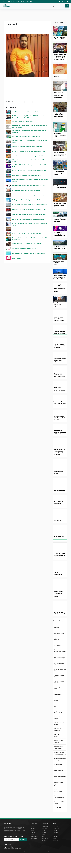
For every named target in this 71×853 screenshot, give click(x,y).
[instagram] (64, 1)
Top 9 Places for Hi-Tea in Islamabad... (59, 682)
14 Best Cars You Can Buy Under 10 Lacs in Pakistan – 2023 (28, 151)
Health (4, 1)
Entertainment (45, 838)
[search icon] (67, 5)
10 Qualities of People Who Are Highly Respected (26, 190)
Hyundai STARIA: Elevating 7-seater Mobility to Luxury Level (29, 214)
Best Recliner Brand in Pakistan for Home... (58, 790)
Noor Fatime (55, 836)
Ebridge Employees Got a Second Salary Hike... (59, 711)
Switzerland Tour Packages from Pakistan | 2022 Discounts (29, 234)
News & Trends (34, 6)
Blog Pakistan (7, 823)
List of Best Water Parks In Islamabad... (59, 626)
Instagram (28, 101)
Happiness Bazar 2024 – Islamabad (22, 122)
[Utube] (67, 1)
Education (44, 840)
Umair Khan (55, 840)
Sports (17, 1)
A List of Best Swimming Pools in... (59, 705)
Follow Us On (7, 844)
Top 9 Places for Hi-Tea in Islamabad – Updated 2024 (27, 156)
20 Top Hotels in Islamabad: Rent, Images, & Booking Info (28, 219)
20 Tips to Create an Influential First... (58, 729)
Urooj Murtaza (56, 828)
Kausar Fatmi (55, 830)
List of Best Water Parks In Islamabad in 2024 (25, 112)
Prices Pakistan (28, 1)
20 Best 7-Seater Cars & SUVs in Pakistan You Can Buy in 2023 (30, 229)
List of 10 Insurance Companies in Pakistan (24, 248)
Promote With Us (34, 836)
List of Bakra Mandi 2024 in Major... (59, 664)
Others (58, 6)
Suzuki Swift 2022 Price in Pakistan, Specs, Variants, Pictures (29, 209)
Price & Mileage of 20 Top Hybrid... (59, 688)
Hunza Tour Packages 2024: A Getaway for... (60, 670)
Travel (43, 836)
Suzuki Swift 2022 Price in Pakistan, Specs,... (59, 747)
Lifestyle (53, 6)
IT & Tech (19, 6)
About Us (33, 828)
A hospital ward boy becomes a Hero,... (58, 644)
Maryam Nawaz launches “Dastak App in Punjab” (26, 136)
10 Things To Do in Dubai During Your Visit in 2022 (26, 200)
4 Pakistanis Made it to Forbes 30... (59, 717)
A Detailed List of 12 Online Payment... (59, 802)
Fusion (22, 1)
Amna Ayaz (55, 826)
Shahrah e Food (11, 1)
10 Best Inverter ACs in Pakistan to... (58, 741)
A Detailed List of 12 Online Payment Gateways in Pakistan (28, 253)
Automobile (26, 6)
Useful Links (34, 823)
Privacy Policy (34, 838)
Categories (45, 823)
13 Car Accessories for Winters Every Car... (58, 765)
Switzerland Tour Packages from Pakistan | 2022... (60, 777)
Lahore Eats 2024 (17, 258)
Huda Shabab (56, 832)
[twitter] (59, 1)
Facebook (14, 101)
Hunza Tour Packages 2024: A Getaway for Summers (27, 146)
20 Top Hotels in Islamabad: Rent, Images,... (60, 759)
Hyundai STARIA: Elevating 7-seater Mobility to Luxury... (60, 753)
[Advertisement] (27, 90)
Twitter (21, 101)
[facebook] (5, 847)
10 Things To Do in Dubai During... (59, 735)
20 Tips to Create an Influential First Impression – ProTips (28, 195)
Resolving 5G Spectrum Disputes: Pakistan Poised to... (59, 784)
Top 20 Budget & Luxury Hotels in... (59, 699)
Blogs (32, 830)
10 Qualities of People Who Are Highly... (59, 723)
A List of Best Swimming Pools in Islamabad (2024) (26, 175)
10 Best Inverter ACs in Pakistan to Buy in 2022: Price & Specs (29, 205)
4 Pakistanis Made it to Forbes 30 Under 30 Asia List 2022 (28, 185)
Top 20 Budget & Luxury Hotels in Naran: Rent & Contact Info (29, 171)
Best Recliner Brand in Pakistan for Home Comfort (26, 243)
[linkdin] (62, 1)
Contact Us (33, 832)
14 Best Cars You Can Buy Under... (59, 676)
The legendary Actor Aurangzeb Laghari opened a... (60, 651)
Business (44, 832)
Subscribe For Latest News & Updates (13, 836)
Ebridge (48, 851)
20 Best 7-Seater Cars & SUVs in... (59, 771)
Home (32, 826)
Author (54, 823)
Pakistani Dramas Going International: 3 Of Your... (59, 632)
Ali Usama (55, 838)
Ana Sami (55, 834)
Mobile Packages (45, 6)
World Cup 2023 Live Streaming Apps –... (58, 694)
